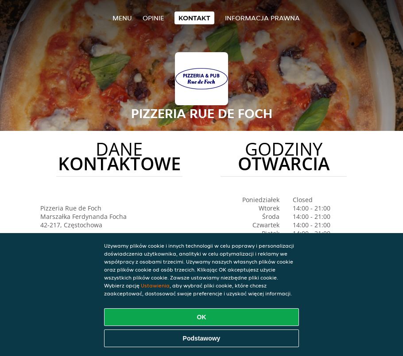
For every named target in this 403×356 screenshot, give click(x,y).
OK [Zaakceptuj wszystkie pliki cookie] (201, 317)
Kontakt (194, 18)
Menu (122, 18)
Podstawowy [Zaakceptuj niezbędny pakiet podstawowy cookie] (202, 338)
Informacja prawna (262, 18)
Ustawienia (155, 285)
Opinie (153, 18)
